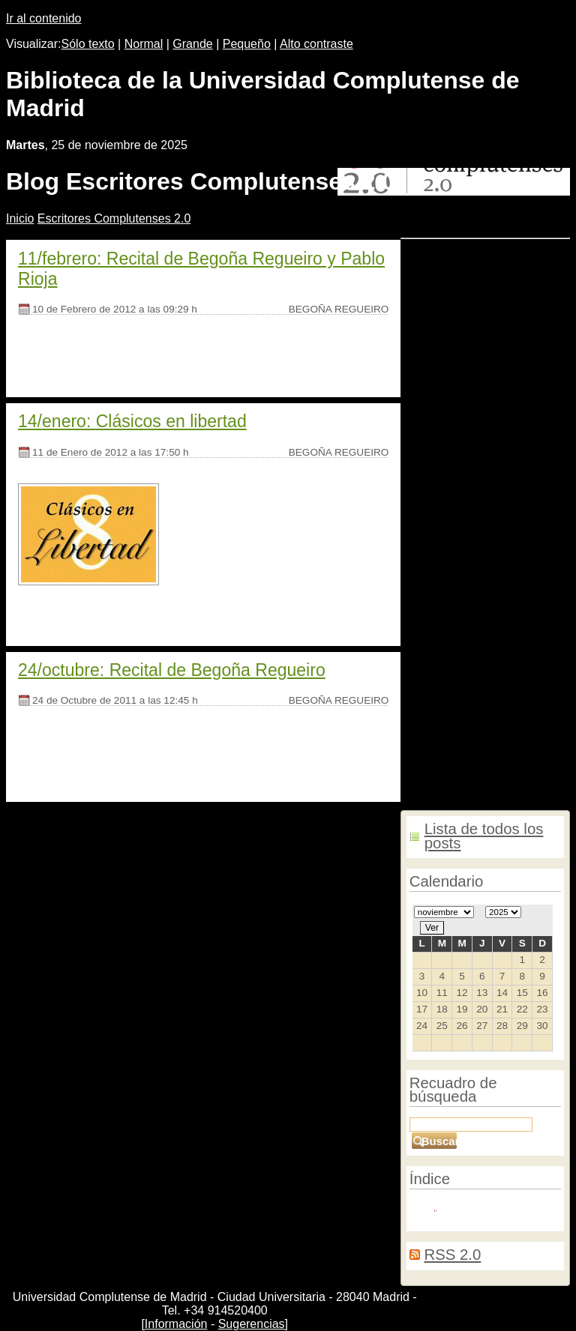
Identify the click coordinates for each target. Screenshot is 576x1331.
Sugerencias (251, 1324)
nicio (20, 218)
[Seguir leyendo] (61, 360)
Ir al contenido (44, 18)
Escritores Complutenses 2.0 (114, 218)
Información (176, 1324)
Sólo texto (88, 43)
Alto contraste (316, 43)
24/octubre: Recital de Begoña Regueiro (172, 670)
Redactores (475, 1207)
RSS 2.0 (452, 1254)
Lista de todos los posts (484, 836)
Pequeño (247, 43)
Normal (144, 43)
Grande (192, 43)
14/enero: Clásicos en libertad (132, 421)
